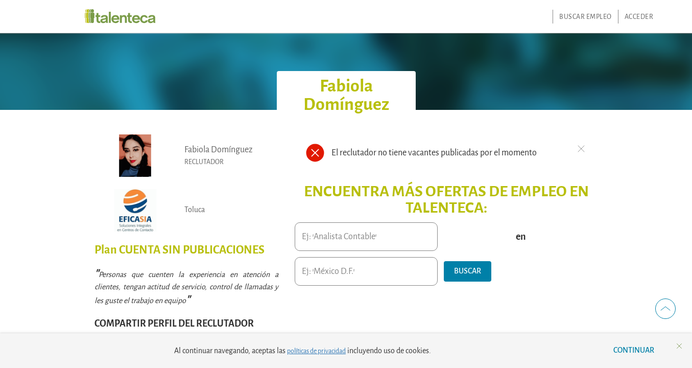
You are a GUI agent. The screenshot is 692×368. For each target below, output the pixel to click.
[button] (467, 271)
